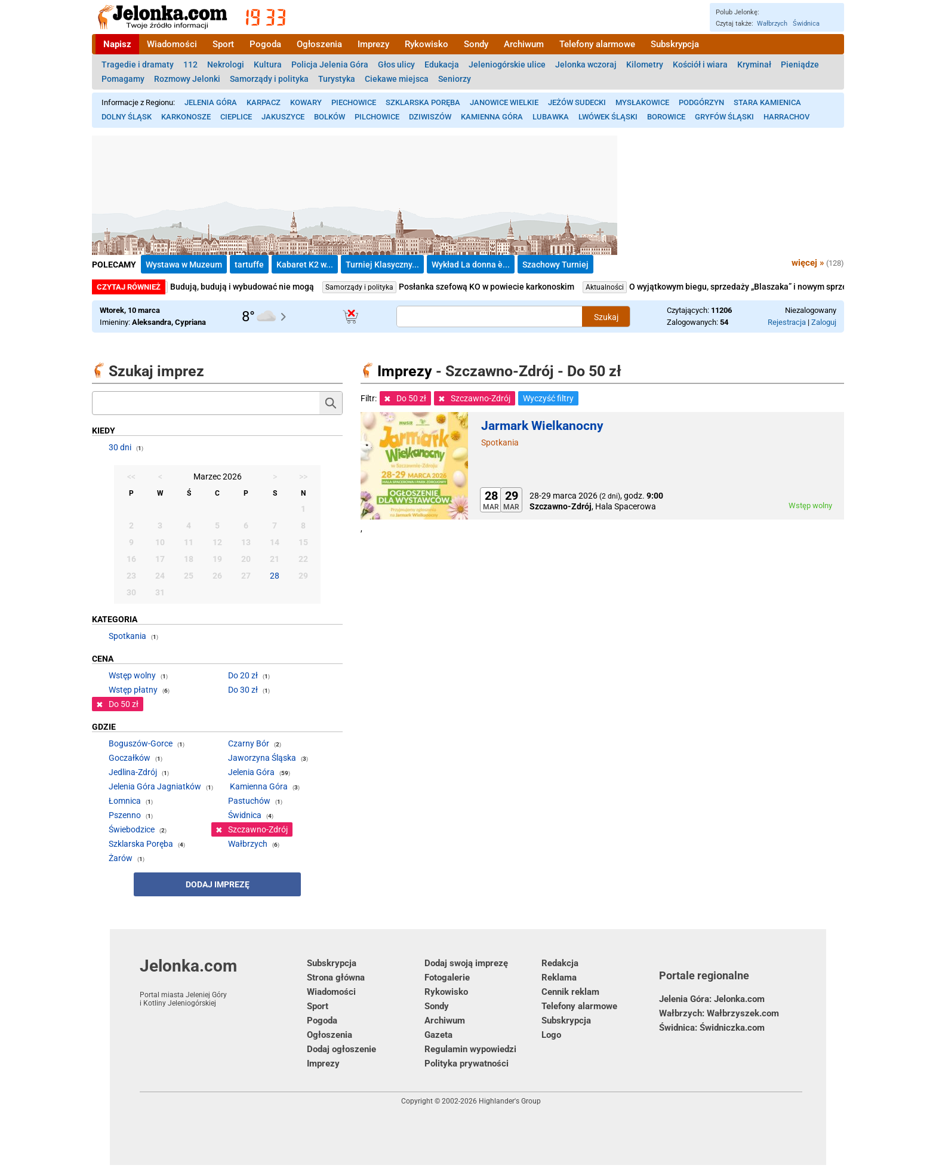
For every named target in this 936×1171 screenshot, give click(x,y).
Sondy (476, 44)
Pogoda (265, 44)
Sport (223, 44)
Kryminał (754, 64)
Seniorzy (454, 79)
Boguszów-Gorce (141, 743)
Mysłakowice (642, 102)
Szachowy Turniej (555, 264)
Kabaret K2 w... (304, 264)
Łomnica (125, 801)
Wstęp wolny (132, 675)
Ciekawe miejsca (397, 79)
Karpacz (264, 102)
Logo (551, 1034)
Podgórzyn (701, 102)
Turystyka (336, 79)
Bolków (329, 116)
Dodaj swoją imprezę (466, 963)
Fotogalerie (447, 977)
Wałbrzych (772, 23)
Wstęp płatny (133, 689)
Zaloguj (823, 322)
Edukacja (441, 64)
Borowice (666, 116)
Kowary (306, 102)
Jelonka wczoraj (586, 64)
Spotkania (500, 442)
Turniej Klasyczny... (382, 264)
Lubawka (550, 116)
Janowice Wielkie (504, 102)
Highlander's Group (510, 1101)
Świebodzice (132, 829)
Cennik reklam (570, 991)
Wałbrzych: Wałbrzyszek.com (719, 1013)
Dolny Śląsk (126, 116)
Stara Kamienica (767, 102)
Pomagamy (122, 79)
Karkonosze (186, 116)
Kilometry (644, 64)
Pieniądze (800, 64)
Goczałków (129, 758)
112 (190, 64)
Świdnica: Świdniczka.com (712, 1027)
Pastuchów (249, 801)
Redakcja (559, 963)
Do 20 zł (243, 675)
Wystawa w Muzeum (184, 264)
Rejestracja (787, 322)
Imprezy (373, 44)
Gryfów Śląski (724, 116)
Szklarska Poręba (423, 102)
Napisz (117, 44)
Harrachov (786, 116)
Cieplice (236, 116)
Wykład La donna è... (471, 264)
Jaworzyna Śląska (262, 758)
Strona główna (336, 977)
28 (274, 575)
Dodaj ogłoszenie (341, 1049)
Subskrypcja (675, 44)
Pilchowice (377, 116)
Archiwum (524, 44)
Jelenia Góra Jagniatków (155, 786)
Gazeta (438, 1034)
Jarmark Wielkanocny (542, 426)
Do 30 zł (243, 689)
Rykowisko (426, 44)
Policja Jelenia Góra (329, 64)
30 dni (120, 447)
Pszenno (125, 815)
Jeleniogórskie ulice (507, 64)
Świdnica (806, 23)
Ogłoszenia (319, 44)
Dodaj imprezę (218, 884)
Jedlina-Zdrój (133, 772)
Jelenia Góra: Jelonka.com (712, 999)
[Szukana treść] (489, 316)
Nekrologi (225, 64)
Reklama (559, 977)
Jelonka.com (223, 981)
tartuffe (249, 264)
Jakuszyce (282, 116)
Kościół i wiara (700, 64)
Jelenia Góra (210, 102)
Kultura (268, 64)
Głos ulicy (396, 64)
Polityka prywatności (466, 1063)
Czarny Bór (248, 743)
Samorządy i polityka (269, 79)
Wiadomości (172, 44)
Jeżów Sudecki (577, 102)
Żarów (121, 858)
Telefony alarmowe (597, 44)
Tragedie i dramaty (137, 64)
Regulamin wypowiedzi (470, 1049)
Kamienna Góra (492, 116)
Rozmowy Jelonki (187, 79)
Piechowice (353, 102)
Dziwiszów (430, 116)
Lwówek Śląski (608, 116)
